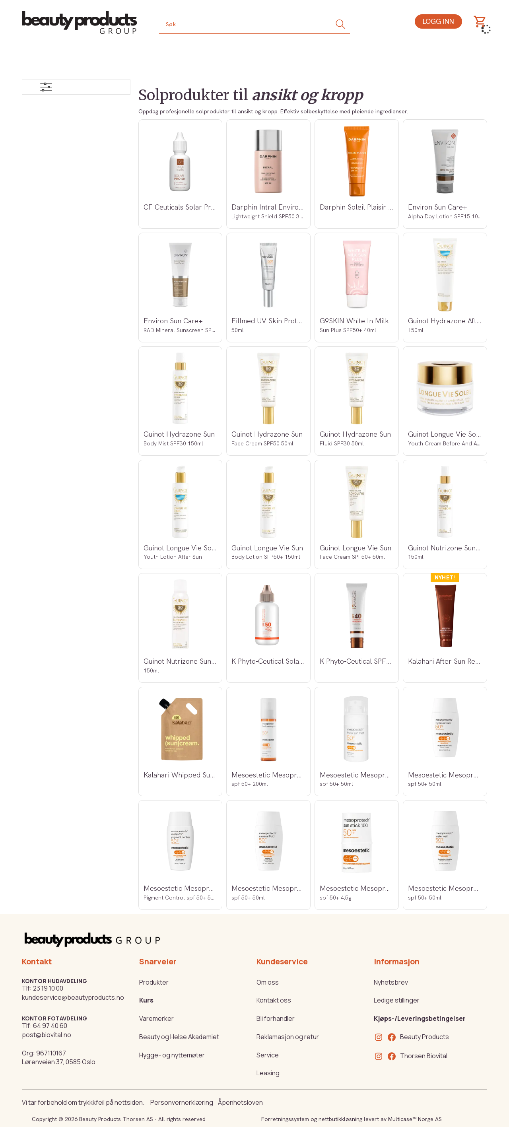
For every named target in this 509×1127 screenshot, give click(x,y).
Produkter (154, 982)
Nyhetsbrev (391, 982)
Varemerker (156, 1018)
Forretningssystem (285, 1119)
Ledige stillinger (397, 1000)
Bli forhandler (275, 1018)
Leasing (268, 1073)
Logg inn (438, 21)
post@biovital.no (46, 1034)
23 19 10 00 (48, 988)
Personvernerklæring (181, 1102)
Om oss (267, 982)
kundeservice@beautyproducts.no (73, 997)
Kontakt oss (273, 1000)
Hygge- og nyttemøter (172, 1055)
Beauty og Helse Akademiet (179, 1036)
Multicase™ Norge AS (415, 1119)
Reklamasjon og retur (287, 1036)
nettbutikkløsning (340, 1119)
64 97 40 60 (50, 1025)
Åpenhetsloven (240, 1102)
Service (267, 1055)
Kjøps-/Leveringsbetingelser (420, 1018)
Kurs (146, 1000)
